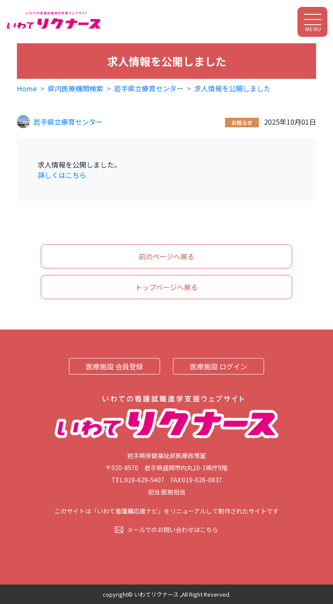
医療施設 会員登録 (114, 366)
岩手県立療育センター (148, 88)
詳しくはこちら (62, 175)
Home (27, 88)
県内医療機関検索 (75, 88)
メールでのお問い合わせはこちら (172, 529)
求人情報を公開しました (232, 88)
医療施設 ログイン (218, 366)
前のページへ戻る (166, 256)
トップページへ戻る (166, 287)
